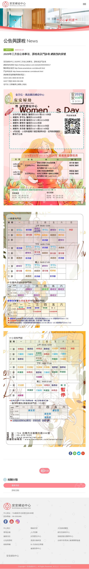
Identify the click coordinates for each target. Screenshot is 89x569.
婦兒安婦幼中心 (64, 532)
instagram (18, 522)
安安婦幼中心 (12, 556)
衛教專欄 (6, 545)
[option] (44, 18)
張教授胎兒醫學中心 (65, 536)
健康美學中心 (36, 549)
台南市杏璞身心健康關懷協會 (69, 541)
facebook (5, 522)
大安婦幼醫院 (63, 528)
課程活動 (15, 491)
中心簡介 (6, 528)
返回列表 (46, 471)
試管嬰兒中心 (36, 536)
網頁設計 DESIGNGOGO (62, 567)
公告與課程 (7, 541)
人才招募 (34, 532)
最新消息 (15, 486)
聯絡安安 (34, 528)
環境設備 (6, 532)
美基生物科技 (36, 541)
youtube (12, 522)
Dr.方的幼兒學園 (37, 545)
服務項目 (6, 536)
